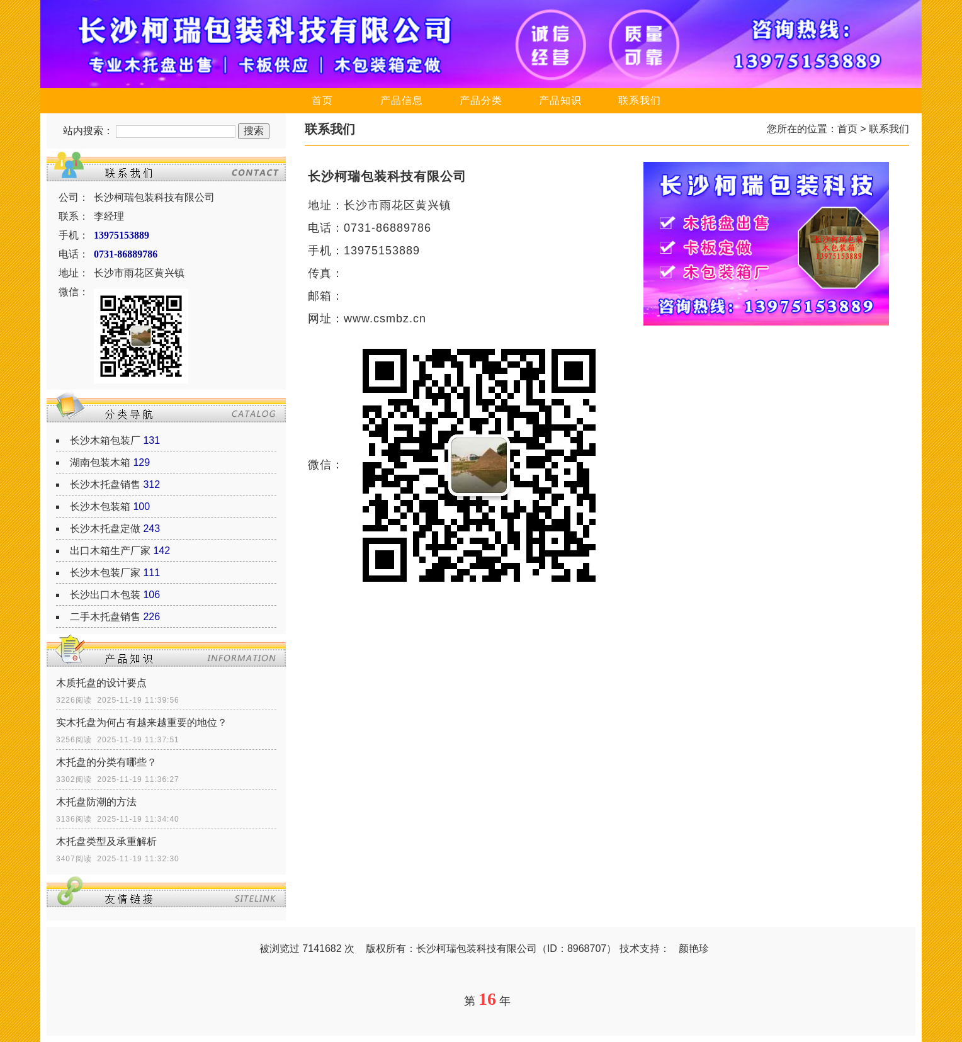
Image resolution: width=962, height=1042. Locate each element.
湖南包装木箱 (100, 462)
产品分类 (481, 100)
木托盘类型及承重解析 (106, 841)
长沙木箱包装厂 (105, 440)
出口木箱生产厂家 (110, 550)
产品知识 (560, 100)
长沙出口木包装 (105, 594)
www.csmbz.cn (385, 318)
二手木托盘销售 (105, 616)
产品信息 (401, 100)
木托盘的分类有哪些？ (106, 762)
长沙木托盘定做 (105, 528)
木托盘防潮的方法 (96, 801)
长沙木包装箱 (100, 506)
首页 (322, 100)
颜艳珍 (694, 948)
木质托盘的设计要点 (101, 682)
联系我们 (639, 100)
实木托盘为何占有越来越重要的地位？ (141, 722)
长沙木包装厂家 (105, 572)
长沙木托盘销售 (105, 484)
